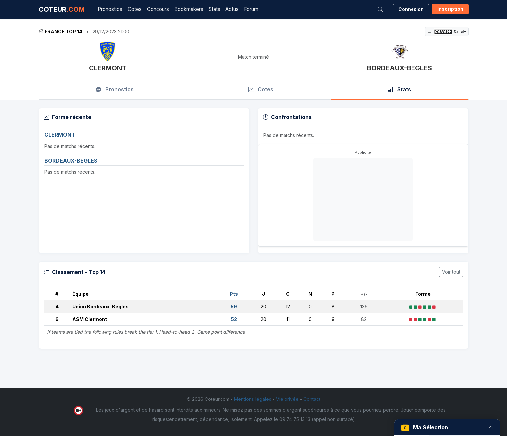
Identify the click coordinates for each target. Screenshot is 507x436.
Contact (311, 399)
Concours (158, 9)
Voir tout (451, 272)
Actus (232, 9)
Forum (251, 9)
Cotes (135, 9)
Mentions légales (252, 399)
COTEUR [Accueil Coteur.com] (62, 9)
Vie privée (287, 399)
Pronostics (110, 9)
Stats (214, 9)
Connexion (411, 9)
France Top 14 (63, 31)
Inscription (450, 9)
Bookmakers (188, 9)
